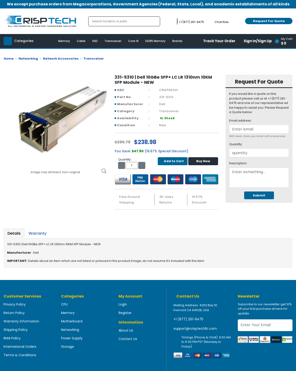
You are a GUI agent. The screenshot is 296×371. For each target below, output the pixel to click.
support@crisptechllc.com (195, 328)
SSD (95, 41)
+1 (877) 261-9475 (188, 319)
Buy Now (203, 161)
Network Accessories (61, 58)
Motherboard (71, 321)
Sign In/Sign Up (258, 40)
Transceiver (112, 41)
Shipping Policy (16, 329)
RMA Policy (12, 338)
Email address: (240, 120)
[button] (285, 41)
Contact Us (128, 339)
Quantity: (235, 144)
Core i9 (133, 41)
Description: (238, 163)
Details (14, 233)
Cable (81, 41)
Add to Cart (172, 161)
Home (9, 58)
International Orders (20, 346)
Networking (28, 58)
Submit (259, 195)
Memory (64, 41)
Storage (67, 346)
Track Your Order (219, 40)
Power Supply (72, 338)
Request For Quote (269, 21)
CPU (64, 304)
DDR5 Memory (155, 41)
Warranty (37, 233)
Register (125, 312)
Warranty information (21, 321)
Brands (177, 41)
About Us (126, 330)
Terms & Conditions (20, 355)
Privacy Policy (15, 304)
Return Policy (14, 312)
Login (123, 304)
